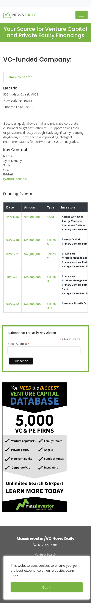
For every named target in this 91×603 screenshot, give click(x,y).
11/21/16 (12, 217)
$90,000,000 (32, 277)
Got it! (46, 587)
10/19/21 (12, 277)
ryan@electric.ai (15, 179)
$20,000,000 (32, 304)
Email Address (19, 344)
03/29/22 (12, 304)
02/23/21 (12, 254)
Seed (50, 217)
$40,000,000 (32, 254)
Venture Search (45, 554)
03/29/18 (12, 240)
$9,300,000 (32, 240)
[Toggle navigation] (81, 15)
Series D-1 (51, 306)
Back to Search (20, 77)
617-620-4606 (45, 545)
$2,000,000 (32, 217)
